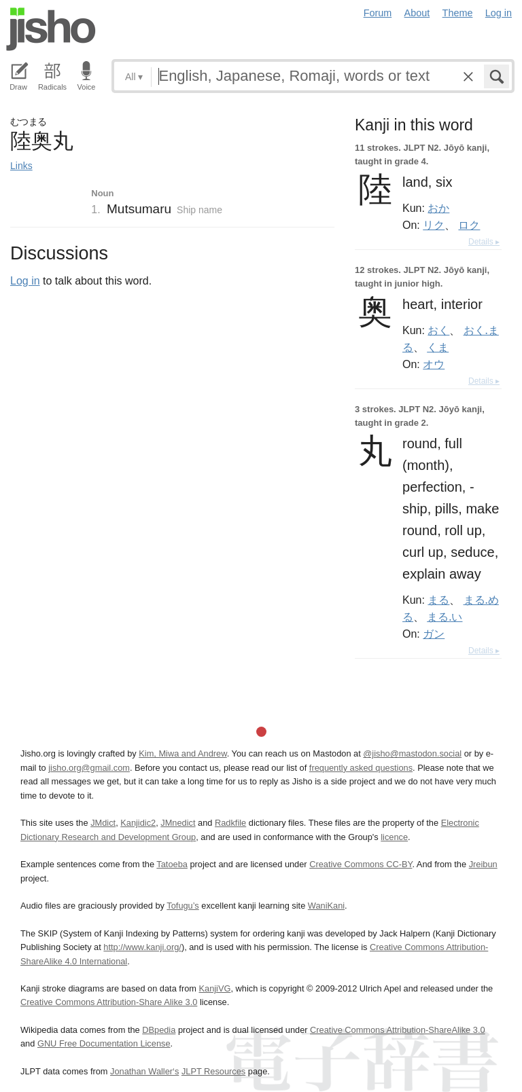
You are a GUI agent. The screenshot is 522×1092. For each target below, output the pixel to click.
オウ (434, 364)
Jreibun (483, 864)
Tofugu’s (182, 905)
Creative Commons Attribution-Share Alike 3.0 (108, 1002)
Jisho (51, 29)
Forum (378, 12)
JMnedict (177, 823)
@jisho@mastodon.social (412, 753)
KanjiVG (214, 988)
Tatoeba (172, 864)
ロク (469, 224)
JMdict (103, 823)
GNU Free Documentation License (104, 1043)
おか (438, 207)
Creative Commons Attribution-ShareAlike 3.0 (397, 1030)
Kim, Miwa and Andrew (182, 753)
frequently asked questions (361, 768)
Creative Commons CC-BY (360, 864)
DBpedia (158, 1030)
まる (438, 599)
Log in (498, 12)
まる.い (444, 616)
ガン (434, 633)
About (417, 12)
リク (434, 224)
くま (438, 347)
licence (394, 837)
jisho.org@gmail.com (89, 768)
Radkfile (230, 823)
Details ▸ (484, 242)
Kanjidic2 (138, 823)
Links (21, 165)
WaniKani (326, 905)
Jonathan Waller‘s (144, 1071)
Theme (457, 12)
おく (438, 330)
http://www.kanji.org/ (142, 947)
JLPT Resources (213, 1071)
